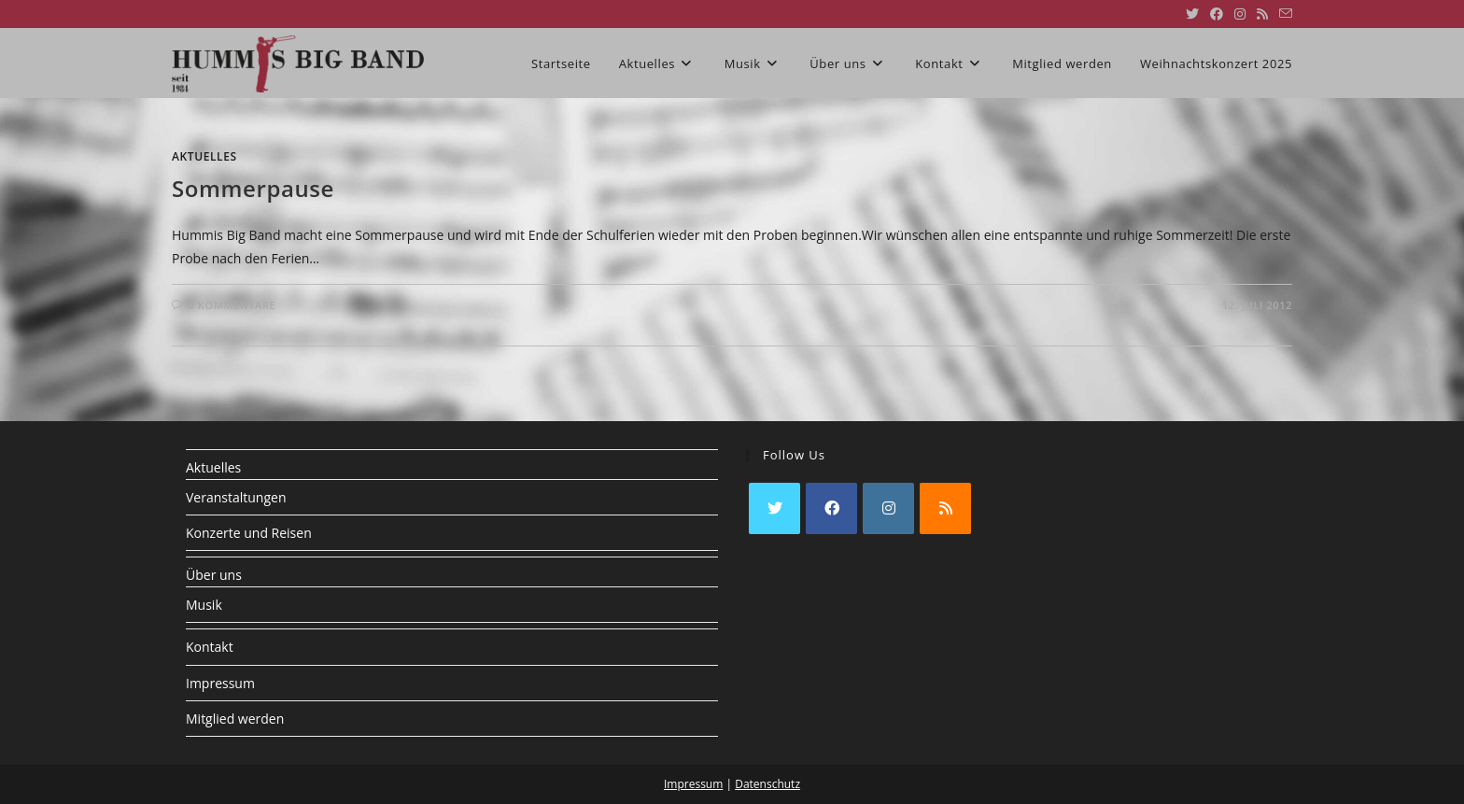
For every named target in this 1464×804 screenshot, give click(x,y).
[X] (774, 508)
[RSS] (945, 508)
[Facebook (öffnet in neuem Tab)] (1216, 14)
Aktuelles (204, 156)
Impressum (220, 683)
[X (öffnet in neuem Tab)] (1192, 14)
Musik (204, 605)
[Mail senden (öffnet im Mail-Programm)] (1283, 14)
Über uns (214, 575)
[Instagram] (888, 508)
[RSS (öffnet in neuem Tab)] (1262, 14)
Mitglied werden (235, 718)
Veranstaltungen (236, 497)
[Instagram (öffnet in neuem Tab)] (1240, 14)
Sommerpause (253, 188)
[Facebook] (831, 508)
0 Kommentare (232, 305)
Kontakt (209, 647)
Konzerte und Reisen (249, 533)
